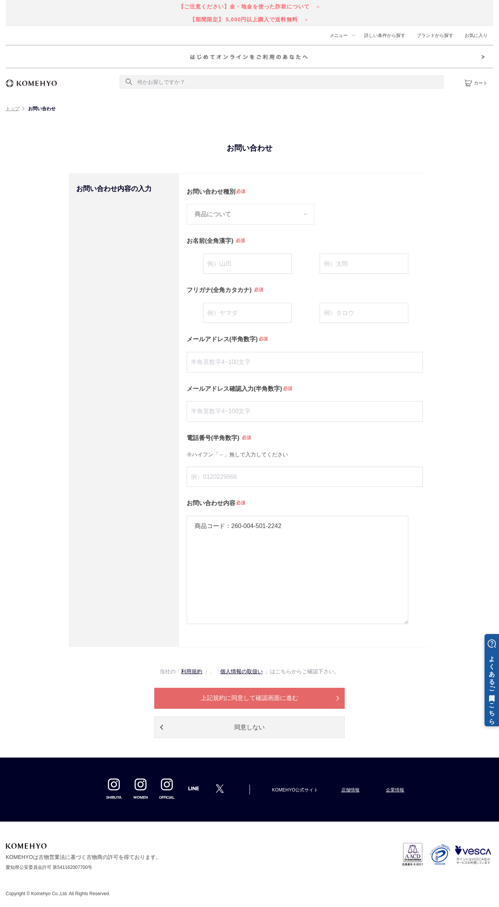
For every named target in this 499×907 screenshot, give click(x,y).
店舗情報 (350, 790)
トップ (12, 108)
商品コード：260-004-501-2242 (297, 570)
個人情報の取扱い (241, 671)
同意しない (249, 727)
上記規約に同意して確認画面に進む (249, 698)
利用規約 (191, 671)
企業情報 (395, 790)
